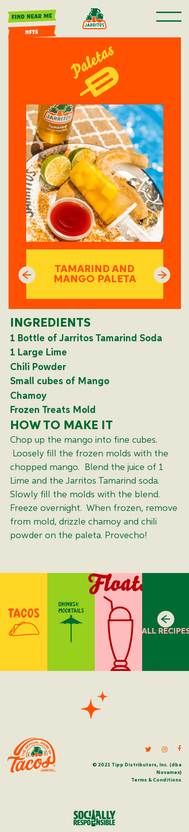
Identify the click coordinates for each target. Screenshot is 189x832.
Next (162, 275)
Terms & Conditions (156, 780)
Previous (27, 275)
